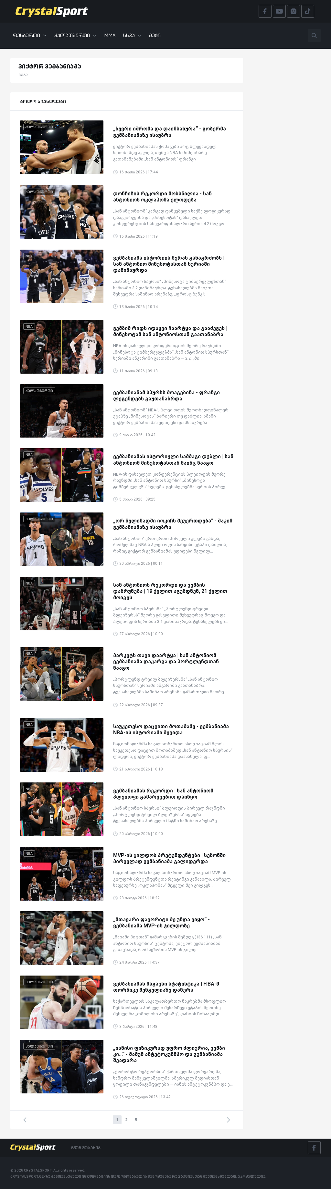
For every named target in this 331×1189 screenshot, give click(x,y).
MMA (109, 35)
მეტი (155, 35)
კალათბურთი (75, 35)
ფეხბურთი (30, 35)
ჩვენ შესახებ (86, 1148)
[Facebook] (314, 1147)
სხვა (132, 35)
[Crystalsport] (52, 11)
